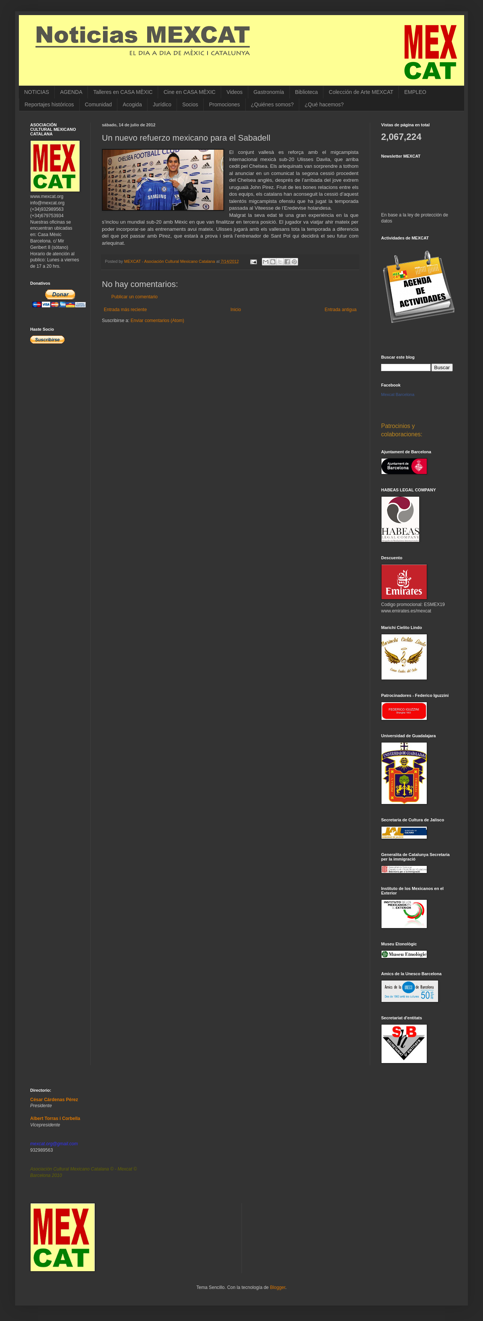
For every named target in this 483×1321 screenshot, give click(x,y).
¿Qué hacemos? (324, 104)
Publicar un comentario (134, 296)
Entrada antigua (341, 309)
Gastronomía (269, 92)
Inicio (236, 309)
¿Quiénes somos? (272, 104)
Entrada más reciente (125, 309)
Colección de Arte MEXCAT (361, 92)
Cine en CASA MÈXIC (189, 92)
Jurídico (162, 104)
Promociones (224, 104)
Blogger (277, 1287)
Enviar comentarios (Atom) (157, 320)
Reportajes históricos (49, 104)
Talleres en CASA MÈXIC (122, 92)
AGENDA (71, 92)
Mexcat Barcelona (397, 394)
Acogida (132, 104)
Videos (234, 92)
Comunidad (98, 104)
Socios (190, 104)
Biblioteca (306, 92)
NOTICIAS (36, 92)
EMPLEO (415, 92)
